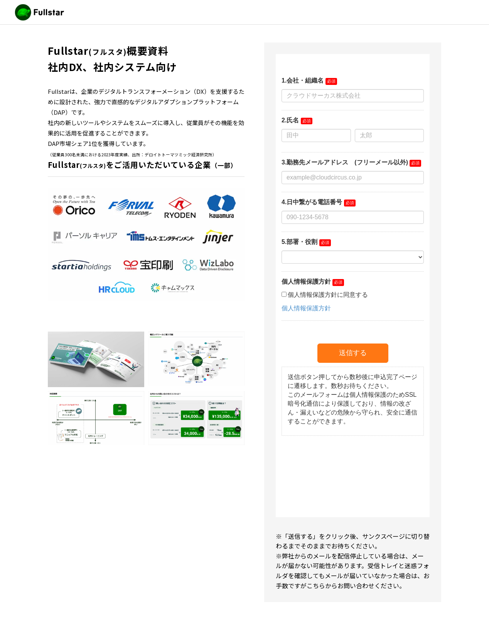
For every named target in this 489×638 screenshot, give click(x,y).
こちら (316, 585)
